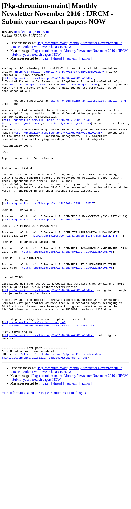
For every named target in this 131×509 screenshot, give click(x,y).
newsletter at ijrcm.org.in (31, 32)
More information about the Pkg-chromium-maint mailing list (44, 451)
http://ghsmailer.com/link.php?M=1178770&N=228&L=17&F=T (77, 269)
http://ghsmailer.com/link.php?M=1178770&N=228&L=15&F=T (48, 231)
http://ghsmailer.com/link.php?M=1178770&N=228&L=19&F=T (67, 308)
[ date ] (45, 58)
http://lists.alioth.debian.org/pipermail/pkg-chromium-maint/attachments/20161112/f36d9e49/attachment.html (52, 414)
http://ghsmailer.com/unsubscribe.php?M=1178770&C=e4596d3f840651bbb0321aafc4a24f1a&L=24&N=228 (48, 375)
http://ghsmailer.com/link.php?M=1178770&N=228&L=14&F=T (59, 146)
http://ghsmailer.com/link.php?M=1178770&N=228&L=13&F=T (48, 131)
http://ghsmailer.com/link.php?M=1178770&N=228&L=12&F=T (60, 73)
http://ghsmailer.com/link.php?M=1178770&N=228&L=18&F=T (67, 289)
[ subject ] (72, 58)
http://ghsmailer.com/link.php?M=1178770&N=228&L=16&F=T (48, 250)
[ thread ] (57, 58)
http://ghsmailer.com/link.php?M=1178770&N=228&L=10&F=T (48, 389)
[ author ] (85, 58)
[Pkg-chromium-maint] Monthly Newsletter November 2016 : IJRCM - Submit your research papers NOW (66, 45)
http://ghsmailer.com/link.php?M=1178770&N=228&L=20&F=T (48, 335)
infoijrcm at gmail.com (26, 88)
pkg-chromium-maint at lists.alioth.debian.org (88, 107)
